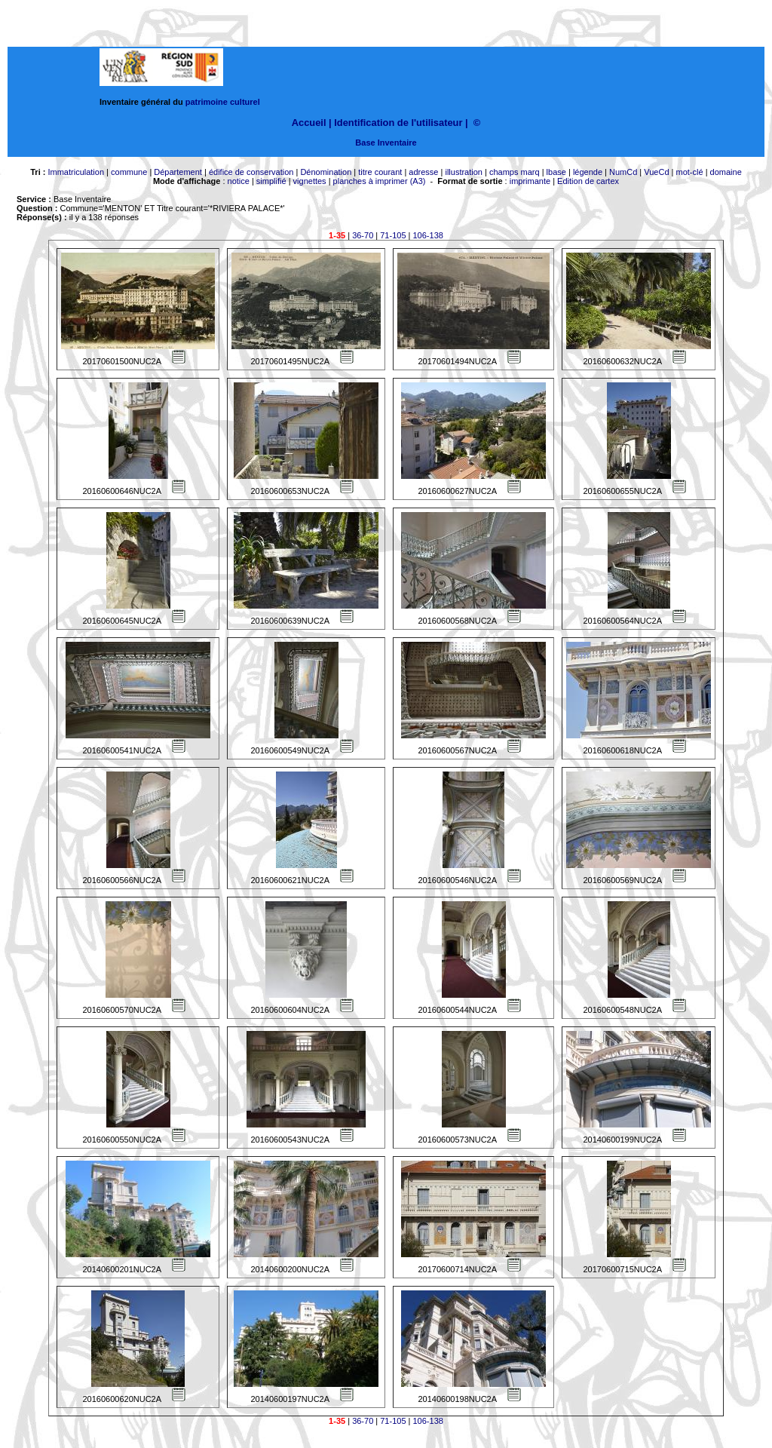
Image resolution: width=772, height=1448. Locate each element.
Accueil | (312, 122)
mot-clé (689, 171)
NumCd (623, 171)
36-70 (362, 235)
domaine (726, 171)
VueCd (656, 171)
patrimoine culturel (222, 101)
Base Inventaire (385, 142)
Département (178, 171)
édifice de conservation (251, 171)
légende (587, 171)
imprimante (530, 181)
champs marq (514, 171)
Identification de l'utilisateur (398, 122)
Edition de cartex (588, 181)
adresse (423, 171)
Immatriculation (75, 171)
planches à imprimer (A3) (379, 181)
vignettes (309, 181)
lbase (556, 171)
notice (239, 181)
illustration (463, 171)
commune (129, 171)
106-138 (428, 235)
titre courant (380, 171)
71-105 (393, 235)
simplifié (271, 181)
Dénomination (325, 171)
